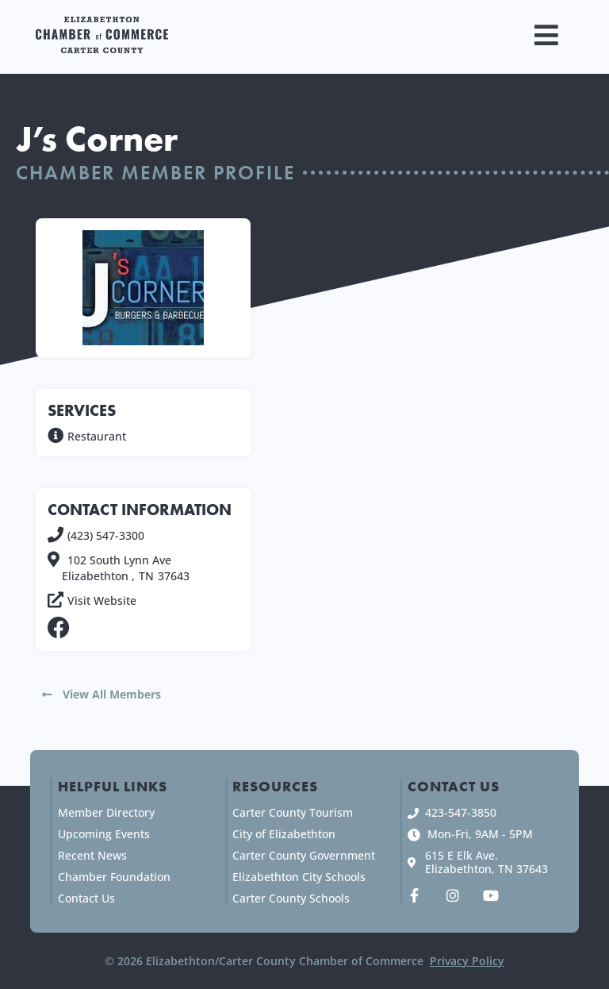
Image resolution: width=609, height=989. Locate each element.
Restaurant (96, 436)
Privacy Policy (467, 960)
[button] (546, 35)
